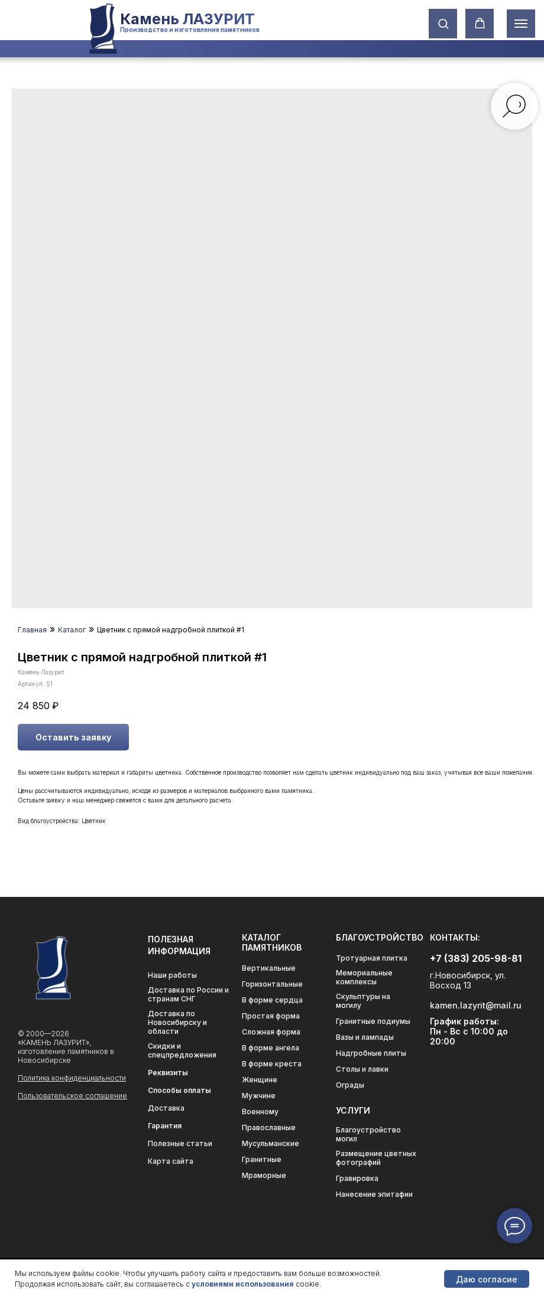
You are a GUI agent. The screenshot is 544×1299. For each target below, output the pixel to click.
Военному (260, 1111)
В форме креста (272, 1063)
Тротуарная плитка (371, 958)
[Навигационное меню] (520, 23)
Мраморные (264, 1175)
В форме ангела (270, 1047)
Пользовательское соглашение (72, 1095)
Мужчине (259, 1095)
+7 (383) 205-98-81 (476, 958)
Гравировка (357, 1178)
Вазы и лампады (365, 1037)
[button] (443, 23)
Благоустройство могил (368, 1134)
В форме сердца (272, 1000)
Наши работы (172, 975)
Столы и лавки (362, 1069)
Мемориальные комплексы (364, 977)
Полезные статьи (180, 1143)
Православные (269, 1127)
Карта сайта (170, 1161)
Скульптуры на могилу (363, 1001)
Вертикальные (269, 968)
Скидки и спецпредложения (182, 1050)
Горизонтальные (272, 984)
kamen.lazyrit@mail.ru (476, 1005)
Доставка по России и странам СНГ (188, 994)
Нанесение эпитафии (374, 1194)
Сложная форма (271, 1031)
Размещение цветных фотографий (376, 1158)
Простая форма (271, 1015)
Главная (32, 629)
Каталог (72, 629)
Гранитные (261, 1159)
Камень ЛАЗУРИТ (187, 19)
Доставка (166, 1108)
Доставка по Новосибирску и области (177, 1022)
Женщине (259, 1079)
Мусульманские (270, 1143)
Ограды (350, 1085)
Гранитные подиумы (373, 1021)
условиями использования (243, 1284)
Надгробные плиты (371, 1053)
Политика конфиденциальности (72, 1077)
